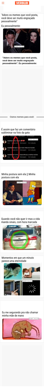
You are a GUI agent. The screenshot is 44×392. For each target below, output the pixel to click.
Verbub (22, 3)
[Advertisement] (22, 9)
